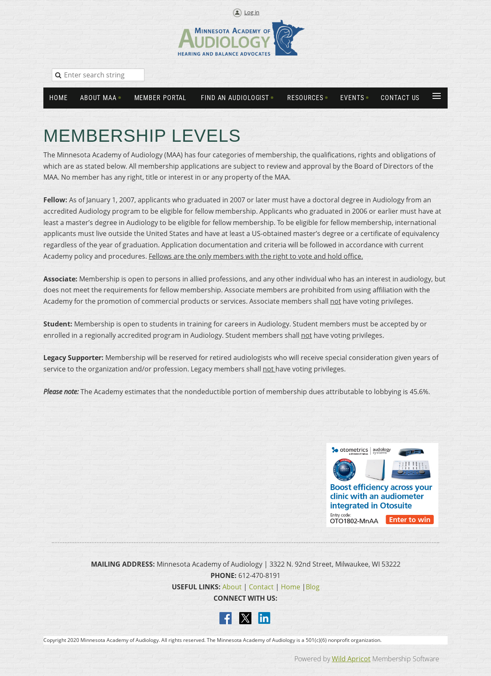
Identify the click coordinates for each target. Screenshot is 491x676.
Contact (261, 586)
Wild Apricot (351, 658)
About (232, 586)
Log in (251, 12)
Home (290, 586)
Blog (313, 586)
